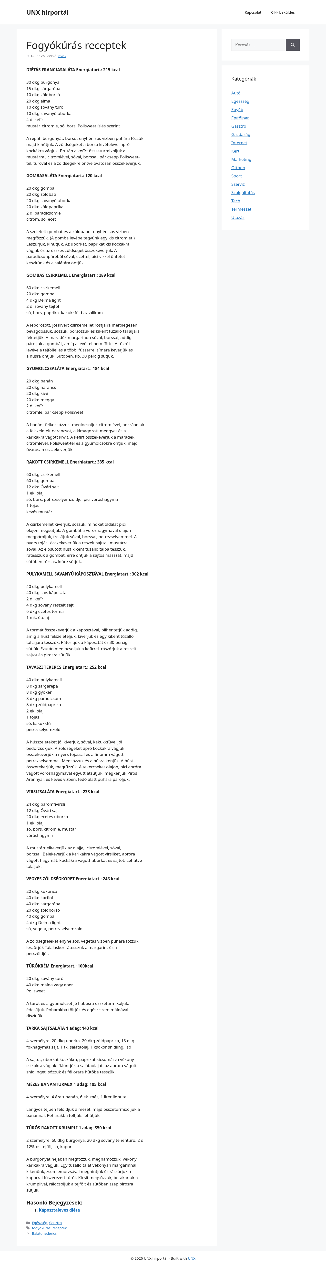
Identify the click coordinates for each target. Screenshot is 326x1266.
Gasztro (55, 1222)
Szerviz (238, 184)
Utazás (237, 217)
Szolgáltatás (243, 192)
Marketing (241, 159)
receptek (59, 1228)
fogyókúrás (41, 1228)
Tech (235, 201)
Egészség (39, 1222)
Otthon (238, 167)
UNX (191, 1258)
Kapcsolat (253, 12)
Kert (235, 151)
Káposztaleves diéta (59, 1210)
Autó (236, 93)
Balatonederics (44, 1233)
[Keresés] (293, 45)
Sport (236, 176)
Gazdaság (240, 134)
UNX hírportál (47, 12)
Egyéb (237, 109)
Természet (241, 209)
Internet (239, 142)
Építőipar (240, 118)
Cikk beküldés (283, 12)
